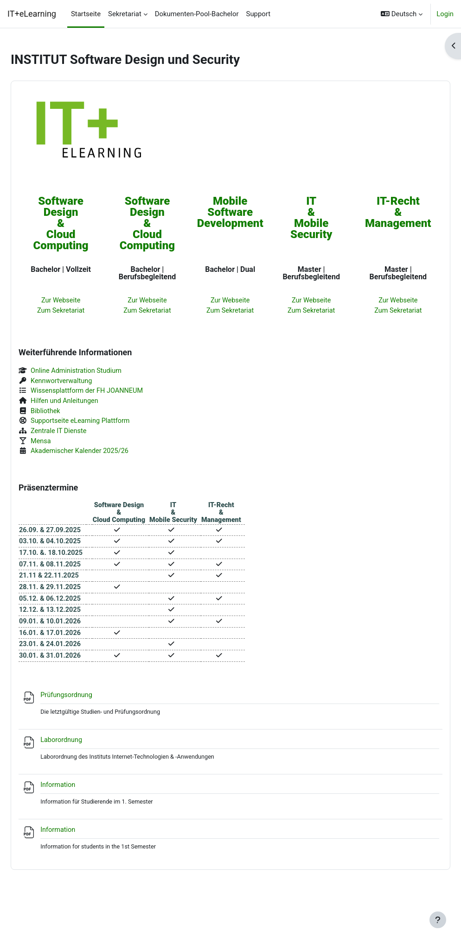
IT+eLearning (31, 14)
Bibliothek (68, 413)
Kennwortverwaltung (84, 382)
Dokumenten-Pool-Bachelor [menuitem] (197, 14)
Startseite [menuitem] (86, 14)
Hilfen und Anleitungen (88, 403)
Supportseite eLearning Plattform (104, 424)
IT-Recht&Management (379, 212)
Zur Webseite (77, 301)
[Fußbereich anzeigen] (437, 920)
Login (445, 14)
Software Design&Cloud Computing (76, 223)
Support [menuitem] (258, 14)
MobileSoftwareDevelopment (226, 212)
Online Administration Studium (100, 372)
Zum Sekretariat (76, 311)
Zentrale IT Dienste (82, 434)
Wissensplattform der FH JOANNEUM (111, 393)
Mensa (63, 444)
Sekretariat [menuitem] (124, 14)
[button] (402, 14)
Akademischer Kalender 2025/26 (103, 455)
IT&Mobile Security (303, 218)
